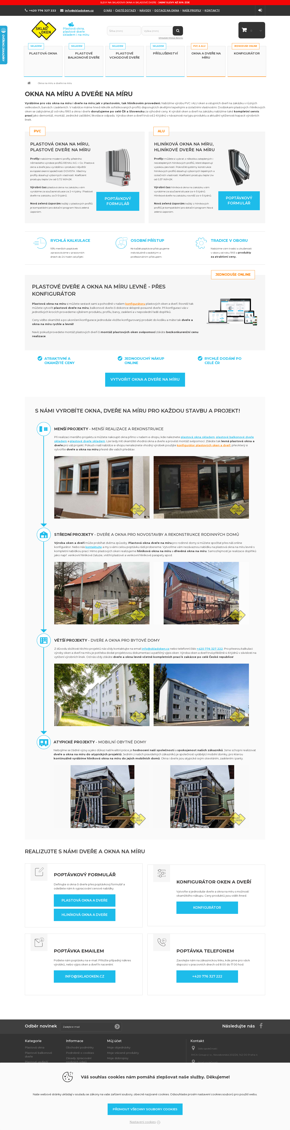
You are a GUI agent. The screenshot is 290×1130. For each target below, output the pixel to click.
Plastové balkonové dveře (84, 55)
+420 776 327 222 (210, 648)
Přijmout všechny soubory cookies (145, 1109)
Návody (145, 10)
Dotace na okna (166, 10)
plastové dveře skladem (87, 441)
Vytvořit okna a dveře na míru (145, 379)
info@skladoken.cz (155, 648)
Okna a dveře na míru (206, 55)
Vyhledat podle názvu (171, 38)
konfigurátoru (135, 303)
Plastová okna (43, 53)
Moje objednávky (118, 1047)
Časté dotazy (125, 10)
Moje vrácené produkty (123, 1052)
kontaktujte (93, 547)
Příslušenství (165, 53)
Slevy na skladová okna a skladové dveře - (145, 2)
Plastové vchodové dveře (124, 55)
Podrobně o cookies (80, 1052)
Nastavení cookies (143, 1122)
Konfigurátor (247, 53)
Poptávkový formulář (118, 201)
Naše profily (191, 10)
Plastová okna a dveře (85, 900)
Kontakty (212, 10)
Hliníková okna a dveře (85, 915)
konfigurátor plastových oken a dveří (203, 445)
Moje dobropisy (117, 1058)
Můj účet (114, 1041)
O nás (108, 10)
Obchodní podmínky (80, 1047)
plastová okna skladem (198, 437)
